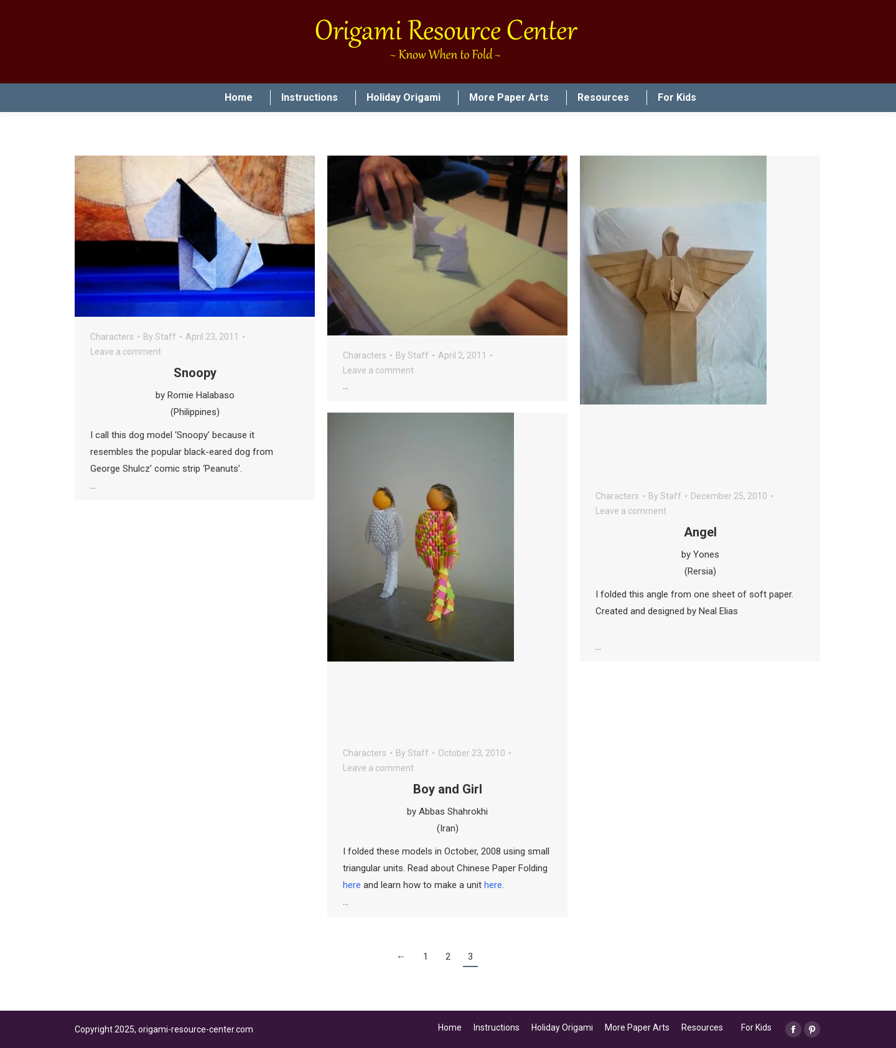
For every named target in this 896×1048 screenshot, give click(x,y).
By (159, 337)
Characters (112, 337)
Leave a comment (125, 352)
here (352, 885)
